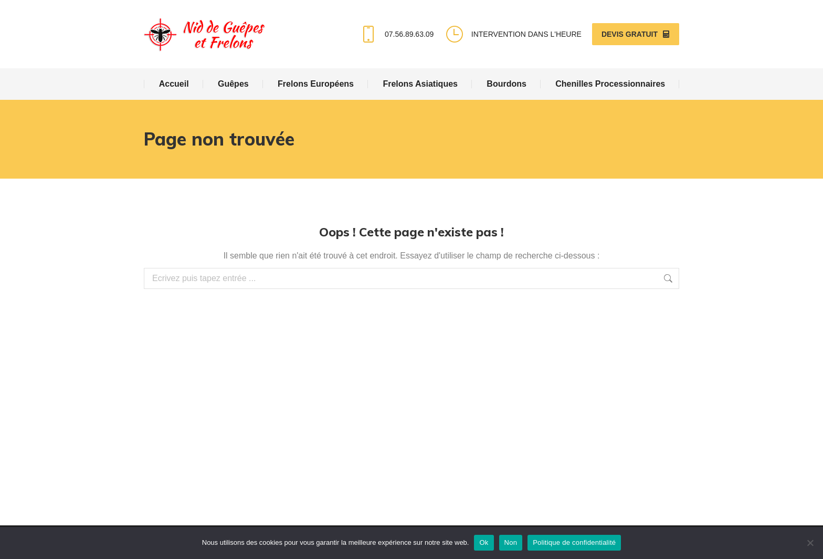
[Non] (810, 542)
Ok (483, 542)
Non (511, 542)
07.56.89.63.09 (396, 34)
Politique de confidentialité (574, 542)
